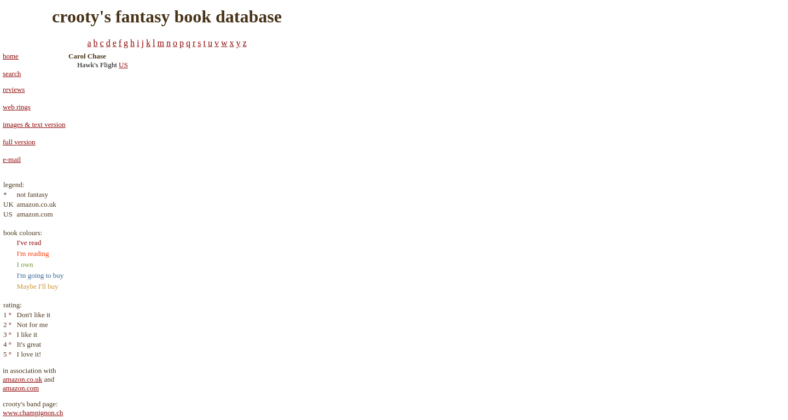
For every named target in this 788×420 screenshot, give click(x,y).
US (123, 65)
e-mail (12, 159)
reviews (14, 89)
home (11, 56)
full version (19, 142)
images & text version (34, 124)
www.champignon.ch (33, 413)
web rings (17, 107)
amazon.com (21, 388)
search (12, 73)
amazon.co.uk (22, 379)
